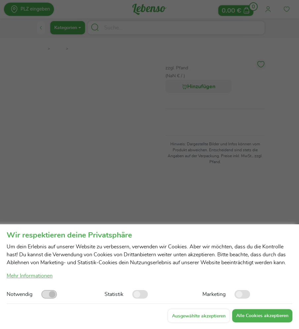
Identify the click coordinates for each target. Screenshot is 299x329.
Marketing (214, 294)
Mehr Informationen (30, 275)
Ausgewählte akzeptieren (199, 316)
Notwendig (19, 294)
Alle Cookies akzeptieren (262, 315)
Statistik (114, 294)
